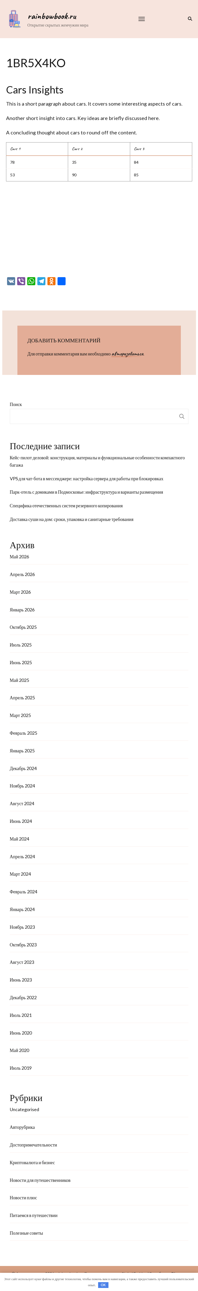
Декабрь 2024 (23, 768)
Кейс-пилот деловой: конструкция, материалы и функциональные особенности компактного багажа (97, 461)
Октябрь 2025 (23, 627)
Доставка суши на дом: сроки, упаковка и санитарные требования (72, 519)
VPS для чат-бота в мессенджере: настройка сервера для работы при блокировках (86, 478)
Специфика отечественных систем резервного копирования (66, 505)
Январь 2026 (22, 609)
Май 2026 (19, 556)
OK (103, 1285)
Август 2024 (22, 803)
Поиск (16, 404)
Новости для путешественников (40, 1180)
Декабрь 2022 (23, 997)
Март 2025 (20, 715)
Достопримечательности (33, 1144)
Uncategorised (24, 1109)
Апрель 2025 (22, 697)
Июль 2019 (21, 1068)
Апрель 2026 (22, 574)
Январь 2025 (22, 750)
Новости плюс (23, 1197)
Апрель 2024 (22, 856)
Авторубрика (22, 1127)
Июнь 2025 (21, 662)
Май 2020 (19, 1050)
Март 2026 (20, 592)
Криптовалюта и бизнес (32, 1162)
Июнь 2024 (21, 821)
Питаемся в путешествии (34, 1215)
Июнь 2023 (21, 980)
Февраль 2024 (23, 891)
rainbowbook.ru (51, 16)
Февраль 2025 (23, 733)
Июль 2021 (21, 1015)
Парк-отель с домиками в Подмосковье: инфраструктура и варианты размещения (86, 492)
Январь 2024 (22, 909)
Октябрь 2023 (23, 944)
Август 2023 (22, 962)
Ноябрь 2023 (22, 927)
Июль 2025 (21, 645)
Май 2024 (19, 839)
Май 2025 (19, 680)
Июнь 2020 (21, 1033)
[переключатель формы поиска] (189, 19)
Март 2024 (20, 874)
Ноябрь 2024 (22, 785)
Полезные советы (26, 1233)
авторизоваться (127, 354)
